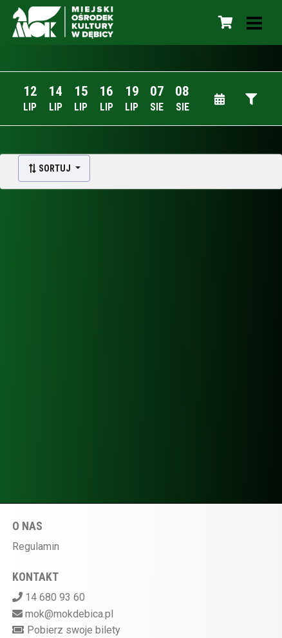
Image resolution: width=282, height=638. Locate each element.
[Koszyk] (223, 22)
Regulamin (35, 546)
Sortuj (50, 168)
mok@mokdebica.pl (69, 614)
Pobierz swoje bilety (73, 630)
